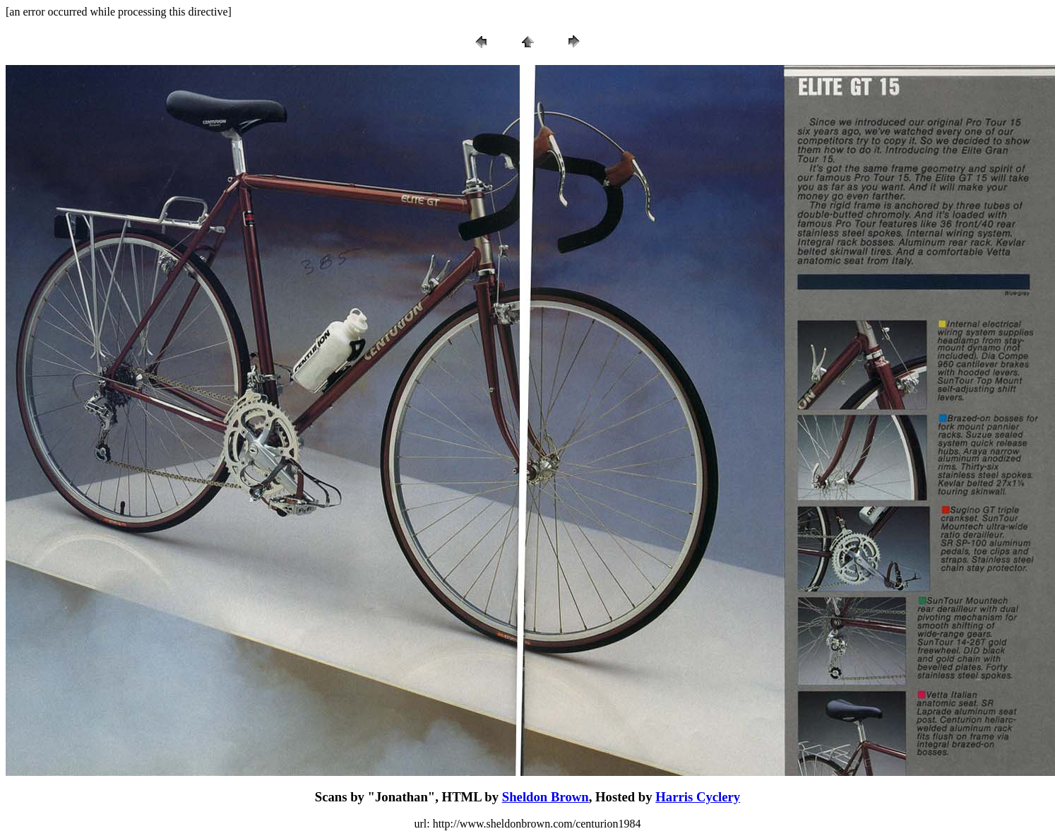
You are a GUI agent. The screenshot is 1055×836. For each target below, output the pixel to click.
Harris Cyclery (697, 796)
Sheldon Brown (545, 796)
